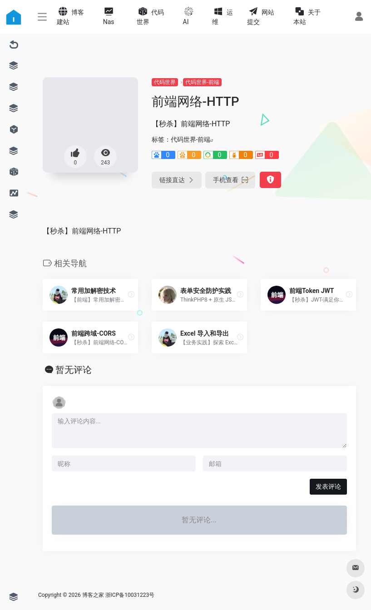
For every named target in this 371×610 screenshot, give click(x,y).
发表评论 (328, 486)
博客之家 (93, 595)
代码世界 (165, 82)
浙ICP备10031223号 (130, 595)
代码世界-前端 (202, 82)
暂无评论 (73, 369)
